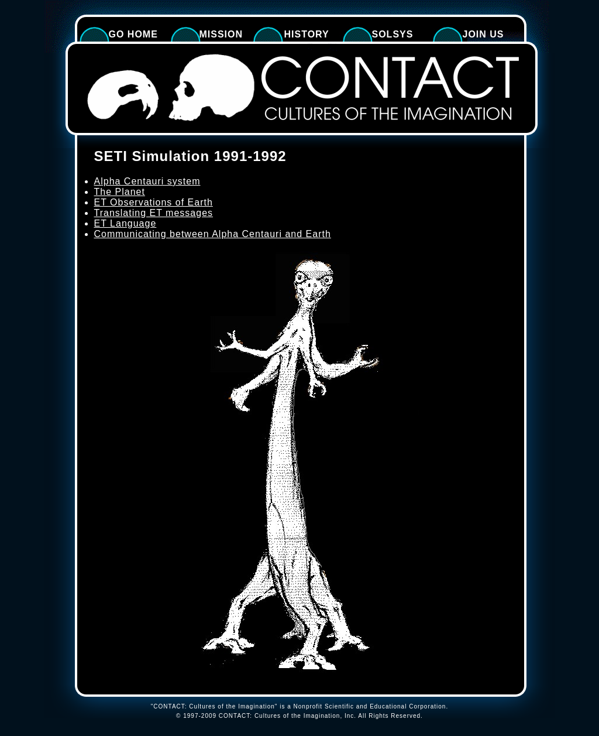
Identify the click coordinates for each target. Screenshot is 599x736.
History (306, 34)
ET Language (125, 223)
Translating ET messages (154, 213)
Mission (221, 34)
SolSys (393, 34)
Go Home (133, 34)
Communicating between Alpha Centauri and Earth (212, 234)
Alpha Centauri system (147, 181)
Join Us (483, 34)
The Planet (119, 192)
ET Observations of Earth (153, 202)
